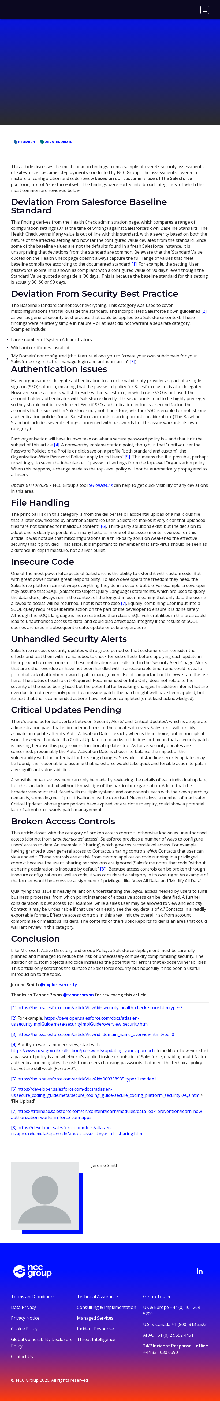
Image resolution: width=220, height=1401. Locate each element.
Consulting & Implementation (106, 1307)
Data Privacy (23, 1307)
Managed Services (95, 1318)
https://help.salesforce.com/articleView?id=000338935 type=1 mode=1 (86, 1079)
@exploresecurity (58, 985)
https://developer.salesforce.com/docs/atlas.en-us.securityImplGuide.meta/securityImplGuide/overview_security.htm (79, 1021)
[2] (204, 311)
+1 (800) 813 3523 (189, 1324)
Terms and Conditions (33, 1297)
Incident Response (95, 1329)
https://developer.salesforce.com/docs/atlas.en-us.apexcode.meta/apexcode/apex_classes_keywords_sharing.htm (76, 1130)
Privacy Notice (25, 1318)
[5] (127, 457)
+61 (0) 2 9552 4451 (174, 1335)
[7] (123, 603)
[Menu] (204, 10)
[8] (102, 869)
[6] (103, 526)
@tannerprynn (78, 995)
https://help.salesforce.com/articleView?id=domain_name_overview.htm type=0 (95, 1034)
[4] (56, 445)
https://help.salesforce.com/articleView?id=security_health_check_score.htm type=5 (100, 1008)
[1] (134, 264)
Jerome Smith (104, 1165)
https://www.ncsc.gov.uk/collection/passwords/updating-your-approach (83, 1050)
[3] (132, 362)
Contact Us (22, 1356)
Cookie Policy (24, 1329)
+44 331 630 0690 (160, 1352)
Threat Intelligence (96, 1339)
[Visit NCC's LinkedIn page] (200, 1271)
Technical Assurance (97, 1297)
